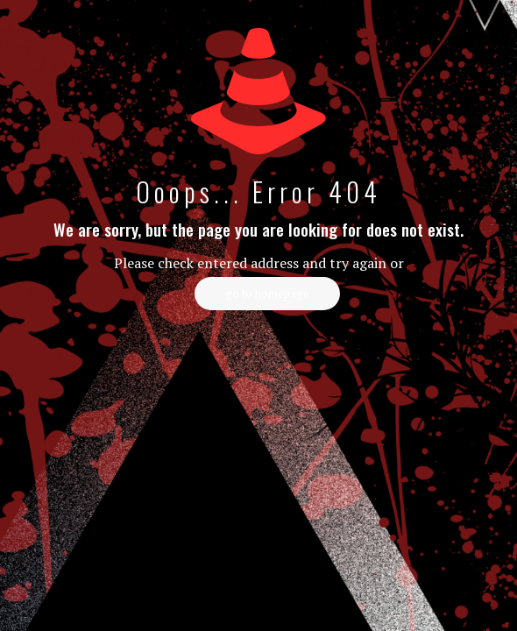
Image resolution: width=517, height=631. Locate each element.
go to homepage (267, 293)
